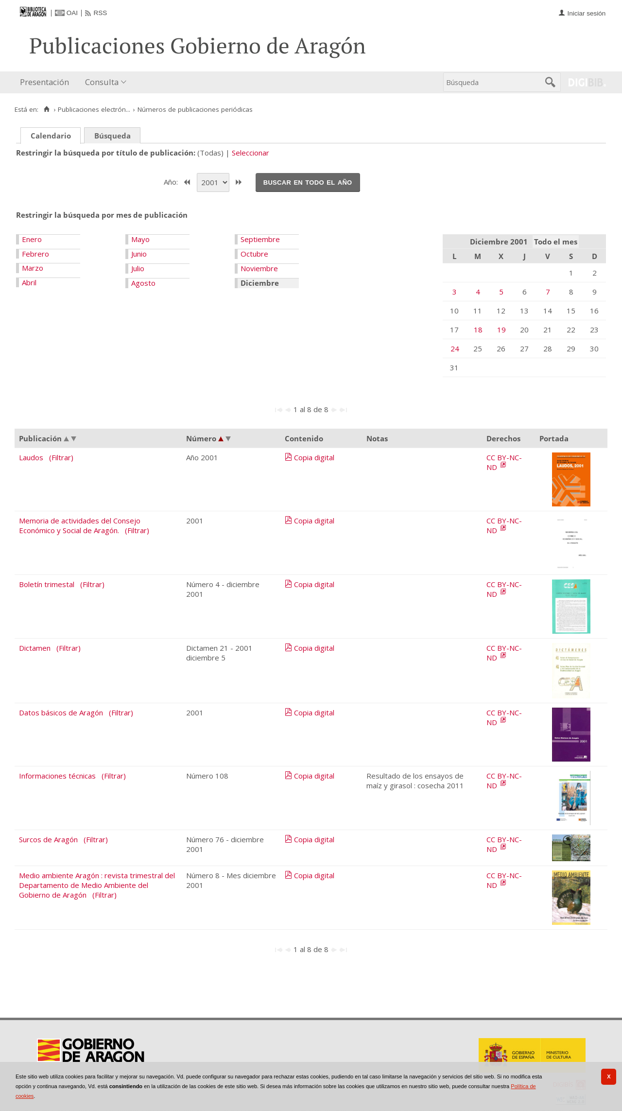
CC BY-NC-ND (504, 462)
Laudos (31, 457)
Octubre (254, 254)
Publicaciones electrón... (94, 109)
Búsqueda (112, 135)
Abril (29, 282)
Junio (139, 254)
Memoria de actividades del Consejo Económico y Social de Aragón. (79, 525)
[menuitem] (46, 82)
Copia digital (314, 457)
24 (454, 348)
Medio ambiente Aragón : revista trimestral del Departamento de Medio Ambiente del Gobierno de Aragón (97, 885)
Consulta (102, 81)
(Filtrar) (61, 457)
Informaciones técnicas (57, 776)
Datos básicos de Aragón (61, 712)
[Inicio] (46, 109)
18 (478, 329)
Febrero (35, 254)
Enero (32, 239)
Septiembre (260, 239)
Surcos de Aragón (48, 839)
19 (501, 329)
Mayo (140, 239)
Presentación (44, 81)
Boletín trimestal (46, 584)
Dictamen (35, 648)
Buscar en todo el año (307, 182)
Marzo (32, 268)
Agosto (143, 283)
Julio (137, 268)
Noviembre (259, 268)
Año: (172, 181)
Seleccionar (250, 152)
